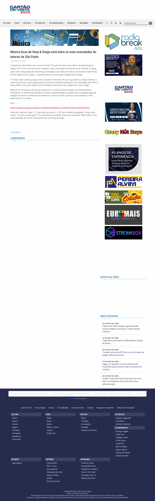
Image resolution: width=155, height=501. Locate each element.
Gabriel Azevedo (122, 455)
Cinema (15, 424)
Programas (97, 23)
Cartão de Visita (87, 463)
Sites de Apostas (53, 481)
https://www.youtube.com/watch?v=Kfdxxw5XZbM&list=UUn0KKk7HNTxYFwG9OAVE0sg (50, 107)
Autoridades (86, 424)
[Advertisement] (99, 10)
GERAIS (49, 478)
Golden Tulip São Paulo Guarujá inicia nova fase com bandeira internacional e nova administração (121, 381)
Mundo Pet (51, 433)
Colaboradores (56, 23)
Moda (49, 421)
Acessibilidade (62, 408)
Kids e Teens (52, 466)
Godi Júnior (120, 421)
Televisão (85, 421)
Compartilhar (15, 132)
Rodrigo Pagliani (122, 431)
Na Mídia (84, 427)
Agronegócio (17, 463)
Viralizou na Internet (89, 430)
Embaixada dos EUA (54, 472)
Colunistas (40, 23)
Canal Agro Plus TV (88, 475)
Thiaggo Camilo (122, 437)
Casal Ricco (120, 443)
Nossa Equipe (40, 408)
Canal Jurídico (52, 463)
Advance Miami (53, 475)
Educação (16, 430)
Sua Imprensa (52, 469)
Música (15, 421)
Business (72, 23)
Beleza (49, 424)
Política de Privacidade (125, 408)
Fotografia (16, 433)
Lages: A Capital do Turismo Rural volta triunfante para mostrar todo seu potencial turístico (122, 367)
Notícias (27, 23)
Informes (84, 23)
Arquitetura (16, 436)
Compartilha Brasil (88, 466)
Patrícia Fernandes (123, 452)
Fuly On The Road (88, 472)
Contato (90, 408)
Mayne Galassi (121, 449)
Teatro (14, 418)
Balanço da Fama (88, 478)
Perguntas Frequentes (105, 408)
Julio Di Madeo (121, 446)
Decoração (16, 439)
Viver (16, 23)
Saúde (49, 418)
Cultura (6, 23)
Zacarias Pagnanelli (123, 418)
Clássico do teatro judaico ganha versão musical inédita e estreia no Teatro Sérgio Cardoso (121, 329)
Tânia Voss (120, 434)
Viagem (15, 427)
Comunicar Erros (77, 408)
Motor (83, 418)
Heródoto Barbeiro (123, 424)
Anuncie (51, 408)
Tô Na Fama (121, 440)
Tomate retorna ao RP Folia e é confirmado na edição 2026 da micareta (123, 353)
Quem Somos (26, 408)
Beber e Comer (53, 427)
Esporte (50, 430)
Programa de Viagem (89, 469)
